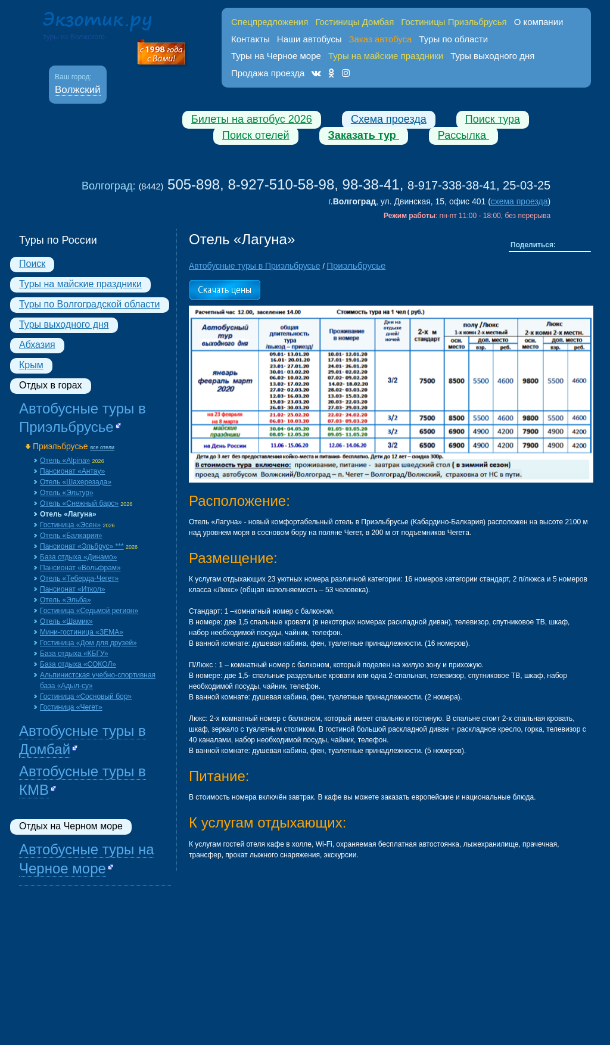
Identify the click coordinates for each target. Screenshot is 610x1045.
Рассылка (463, 135)
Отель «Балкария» (71, 535)
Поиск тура (492, 119)
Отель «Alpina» (65, 460)
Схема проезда (389, 119)
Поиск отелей (256, 135)
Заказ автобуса (380, 39)
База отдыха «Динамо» (78, 557)
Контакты (250, 39)
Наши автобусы (309, 39)
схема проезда (519, 201)
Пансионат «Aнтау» (72, 471)
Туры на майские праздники (80, 284)
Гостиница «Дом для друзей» (88, 643)
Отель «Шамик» (66, 621)
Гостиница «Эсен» (70, 525)
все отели (102, 447)
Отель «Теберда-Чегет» (79, 578)
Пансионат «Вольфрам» (80, 568)
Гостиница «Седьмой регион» (89, 611)
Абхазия (37, 345)
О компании (539, 22)
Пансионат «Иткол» (72, 589)
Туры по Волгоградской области (89, 304)
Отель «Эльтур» (67, 493)
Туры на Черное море (276, 56)
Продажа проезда (267, 73)
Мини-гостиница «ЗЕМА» (81, 632)
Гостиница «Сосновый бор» (86, 696)
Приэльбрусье (60, 446)
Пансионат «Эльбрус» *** (82, 546)
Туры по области (453, 39)
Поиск (32, 264)
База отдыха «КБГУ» (74, 653)
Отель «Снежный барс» (79, 503)
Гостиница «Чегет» (71, 707)
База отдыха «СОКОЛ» (78, 664)
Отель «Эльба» (65, 600)
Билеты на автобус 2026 (251, 119)
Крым (31, 365)
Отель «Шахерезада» (75, 482)
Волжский (78, 89)
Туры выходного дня (492, 56)
